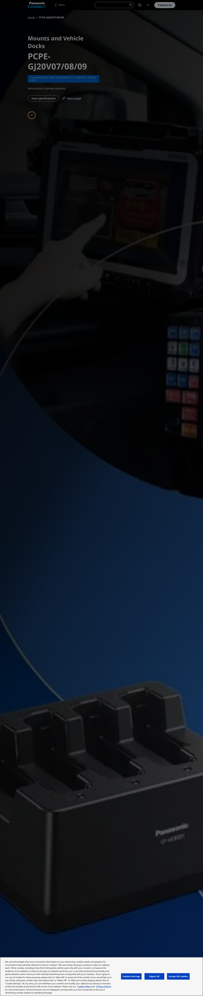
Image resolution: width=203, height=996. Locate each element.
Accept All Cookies (178, 976)
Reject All (154, 976)
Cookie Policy (84, 986)
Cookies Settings (131, 976)
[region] (101, 976)
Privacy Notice (103, 986)
